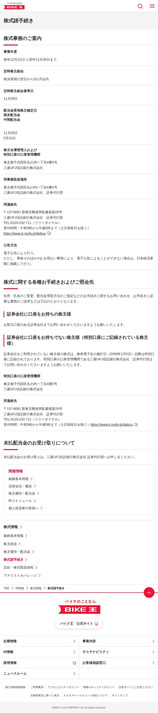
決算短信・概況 (20, 486)
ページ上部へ (149, 592)
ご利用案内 (36, 687)
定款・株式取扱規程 (19, 567)
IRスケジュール (20, 501)
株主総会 (10, 544)
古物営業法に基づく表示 (44, 695)
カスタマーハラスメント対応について (85, 695)
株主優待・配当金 (22, 493)
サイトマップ (120, 695)
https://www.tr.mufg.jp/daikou (25, 233)
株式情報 (11, 527)
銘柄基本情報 (19, 479)
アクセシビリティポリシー (63, 687)
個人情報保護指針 (15, 687)
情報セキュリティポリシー (99, 687)
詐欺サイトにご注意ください (136, 687)
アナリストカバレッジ (20, 575)
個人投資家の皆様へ (23, 508)
